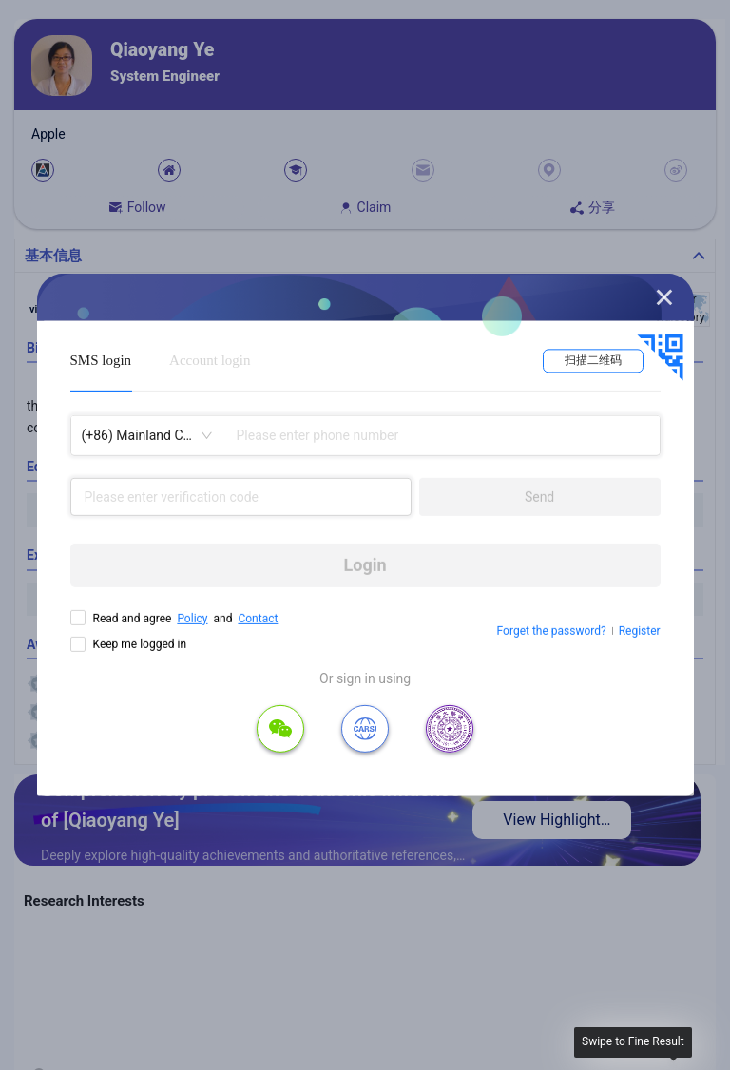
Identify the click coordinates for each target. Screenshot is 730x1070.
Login (365, 565)
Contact (258, 618)
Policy (192, 618)
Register (640, 631)
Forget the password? (551, 631)
